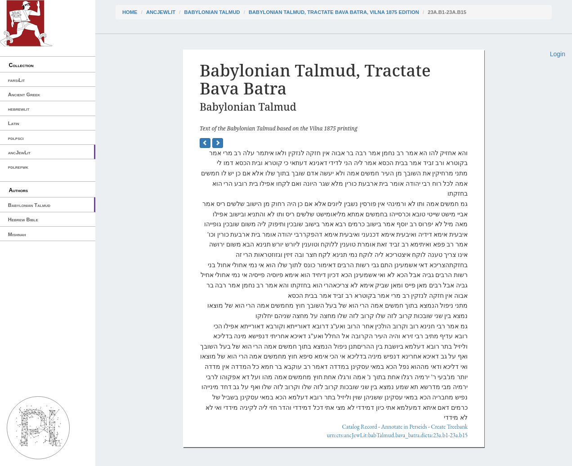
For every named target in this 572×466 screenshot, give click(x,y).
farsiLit (16, 80)
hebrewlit (19, 109)
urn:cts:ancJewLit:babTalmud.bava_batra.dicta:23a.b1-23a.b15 (397, 435)
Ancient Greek (24, 94)
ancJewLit (19, 152)
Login (557, 54)
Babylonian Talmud (29, 205)
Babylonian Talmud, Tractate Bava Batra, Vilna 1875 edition (334, 12)
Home (130, 12)
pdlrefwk (18, 167)
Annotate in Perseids (404, 426)
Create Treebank (449, 426)
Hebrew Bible (23, 219)
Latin (13, 123)
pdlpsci (16, 138)
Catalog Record (359, 426)
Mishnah (17, 234)
